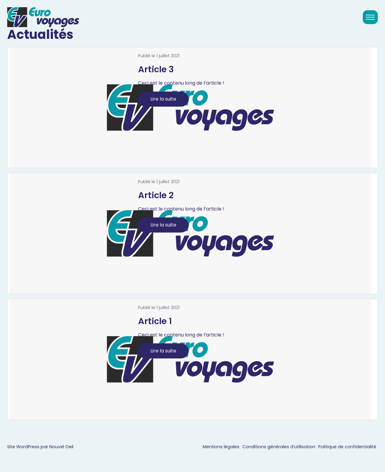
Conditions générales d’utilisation (278, 447)
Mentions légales (221, 447)
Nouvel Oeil (61, 447)
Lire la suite (163, 98)
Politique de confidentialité (347, 447)
